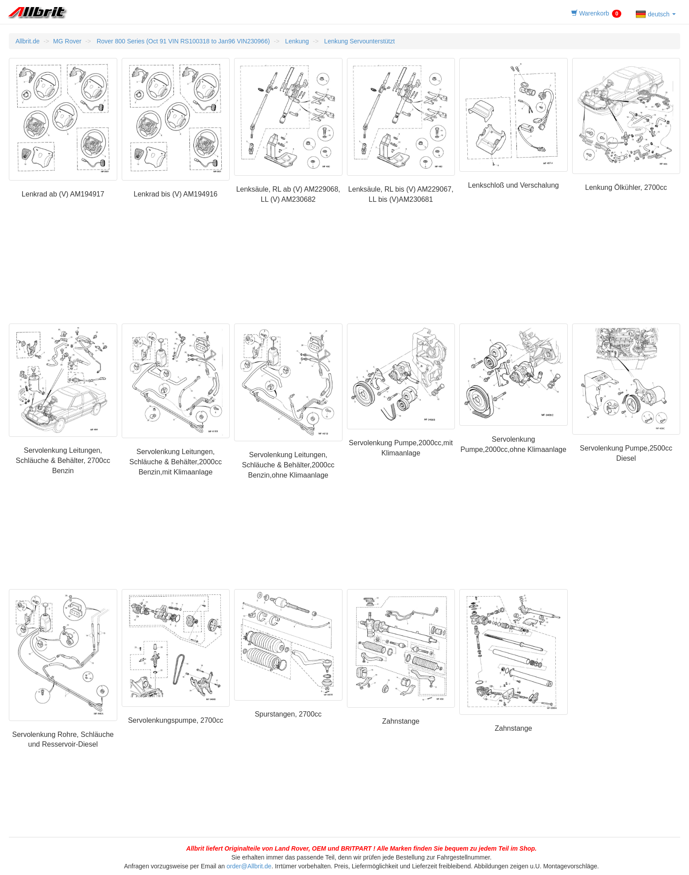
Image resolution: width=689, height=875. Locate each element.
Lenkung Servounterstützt (359, 41)
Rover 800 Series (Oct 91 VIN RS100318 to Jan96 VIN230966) (182, 41)
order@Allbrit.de (249, 866)
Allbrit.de (27, 41)
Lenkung (296, 41)
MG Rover (67, 41)
